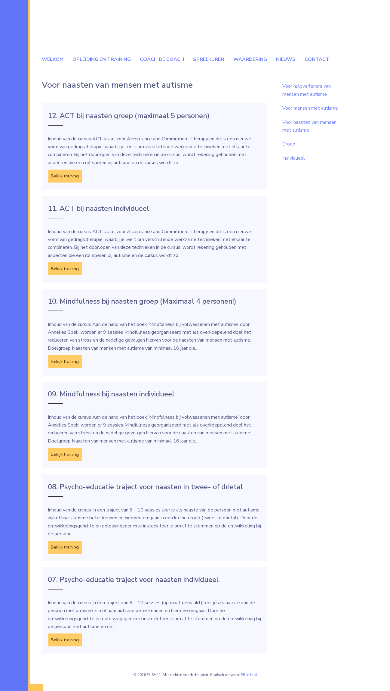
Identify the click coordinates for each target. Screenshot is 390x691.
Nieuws (286, 59)
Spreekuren (208, 59)
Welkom (52, 59)
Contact (317, 59)
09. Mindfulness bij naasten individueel (111, 397)
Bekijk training (67, 176)
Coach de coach (162, 59)
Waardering (250, 59)
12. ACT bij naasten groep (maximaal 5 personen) (129, 115)
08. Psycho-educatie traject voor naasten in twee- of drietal (145, 491)
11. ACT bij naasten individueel (98, 209)
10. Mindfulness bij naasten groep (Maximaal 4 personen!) (142, 303)
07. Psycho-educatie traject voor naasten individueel (133, 585)
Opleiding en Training (101, 59)
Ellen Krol (249, 681)
